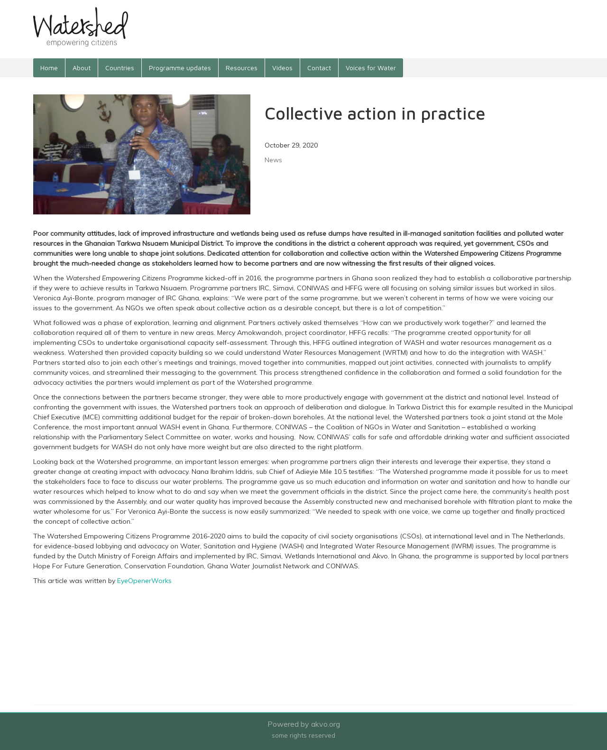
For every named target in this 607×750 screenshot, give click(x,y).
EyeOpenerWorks (144, 580)
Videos (282, 68)
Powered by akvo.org (303, 724)
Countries (119, 68)
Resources (242, 68)
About (82, 68)
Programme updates (180, 68)
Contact (319, 68)
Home (49, 68)
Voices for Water (371, 68)
